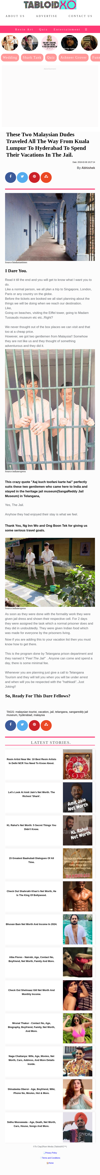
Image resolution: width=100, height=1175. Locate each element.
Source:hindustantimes (16, 262)
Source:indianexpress (15, 471)
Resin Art (24, 29)
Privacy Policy (51, 1153)
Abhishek (88, 167)
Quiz (43, 29)
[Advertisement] (50, 97)
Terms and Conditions (51, 1158)
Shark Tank (32, 57)
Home (51, 1163)
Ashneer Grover (73, 57)
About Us (15, 16)
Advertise (46, 16)
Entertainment (67, 29)
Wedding (10, 57)
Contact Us (81, 16)
